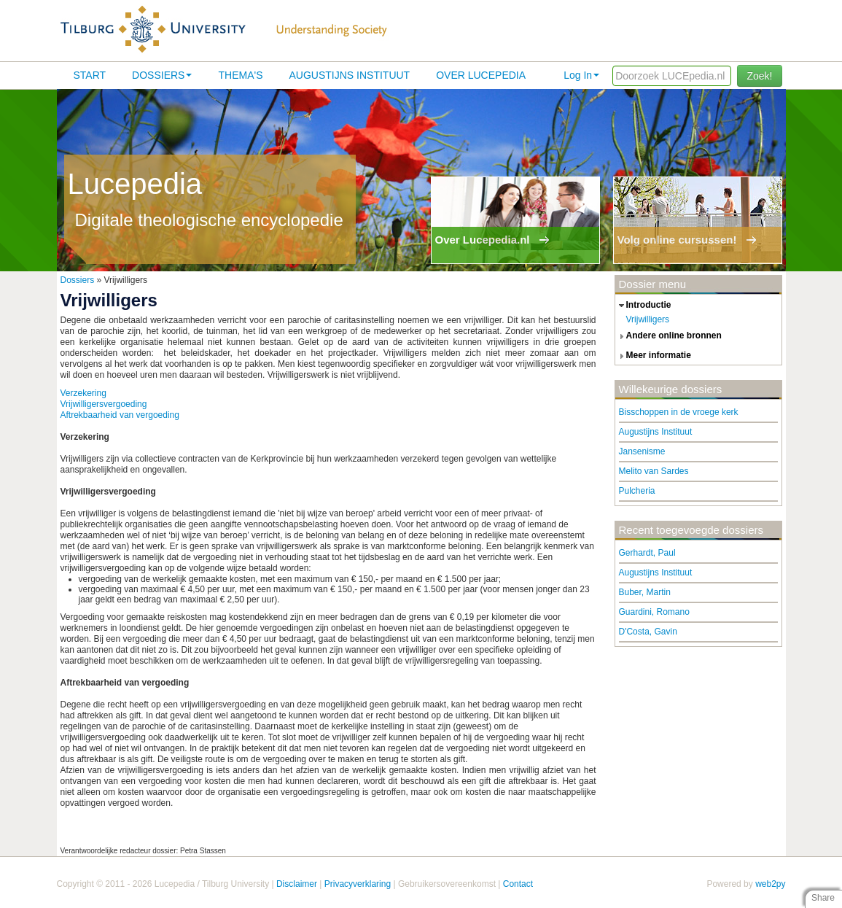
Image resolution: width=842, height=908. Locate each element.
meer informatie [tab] (653, 356)
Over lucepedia (481, 75)
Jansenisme (642, 451)
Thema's (240, 75)
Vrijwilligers (648, 319)
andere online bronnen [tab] (668, 336)
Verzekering (83, 393)
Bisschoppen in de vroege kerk (678, 412)
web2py (770, 884)
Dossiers (162, 75)
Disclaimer (296, 884)
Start (90, 75)
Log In (581, 75)
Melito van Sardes (654, 471)
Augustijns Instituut (349, 75)
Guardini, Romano (654, 612)
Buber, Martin (645, 592)
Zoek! (759, 76)
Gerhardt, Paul (647, 553)
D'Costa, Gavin (648, 631)
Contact (518, 884)
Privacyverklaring (357, 884)
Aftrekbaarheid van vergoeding (120, 415)
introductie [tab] (643, 305)
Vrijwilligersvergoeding (104, 404)
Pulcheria (637, 491)
